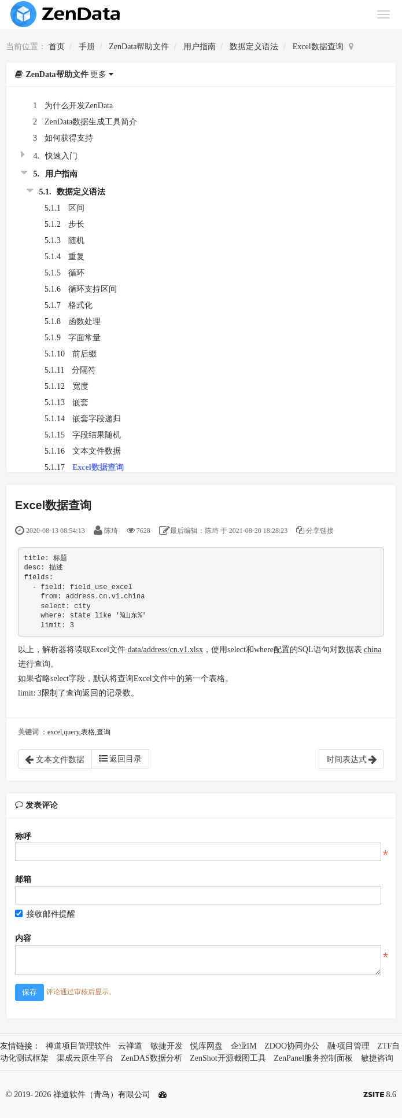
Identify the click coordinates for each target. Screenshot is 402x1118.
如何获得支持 (69, 138)
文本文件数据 (96, 451)
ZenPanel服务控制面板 (313, 1058)
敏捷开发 (166, 1046)
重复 (76, 256)
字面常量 (84, 337)
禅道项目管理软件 (78, 1046)
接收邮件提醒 (45, 914)
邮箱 (23, 879)
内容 (23, 938)
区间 (76, 208)
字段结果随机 (96, 435)
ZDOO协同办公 (291, 1046)
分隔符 (84, 370)
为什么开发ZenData (79, 105)
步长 (76, 224)
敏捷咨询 (377, 1058)
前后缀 (84, 354)
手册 (87, 46)
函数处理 (84, 321)
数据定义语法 (254, 46)
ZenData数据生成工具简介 (91, 121)
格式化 (80, 305)
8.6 (379, 1095)
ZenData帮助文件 (139, 46)
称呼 (23, 836)
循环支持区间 (92, 289)
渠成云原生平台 (85, 1058)
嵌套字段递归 (96, 418)
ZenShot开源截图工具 (227, 1058)
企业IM (244, 1046)
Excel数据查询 (318, 46)
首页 (57, 46)
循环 (76, 273)
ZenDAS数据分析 (151, 1058)
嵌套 (80, 402)
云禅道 (130, 1046)
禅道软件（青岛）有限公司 (101, 1094)
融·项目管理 (348, 1046)
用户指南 (199, 46)
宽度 (80, 386)
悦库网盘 (206, 1046)
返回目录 (120, 758)
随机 (76, 240)
